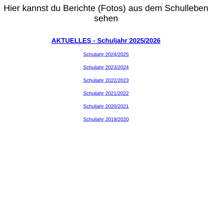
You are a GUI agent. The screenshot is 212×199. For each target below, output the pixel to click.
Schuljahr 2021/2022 (106, 93)
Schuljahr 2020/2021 (106, 106)
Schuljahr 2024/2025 (106, 54)
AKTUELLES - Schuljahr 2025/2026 (106, 40)
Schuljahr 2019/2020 (106, 119)
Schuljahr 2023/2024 (106, 67)
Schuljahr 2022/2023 (106, 80)
